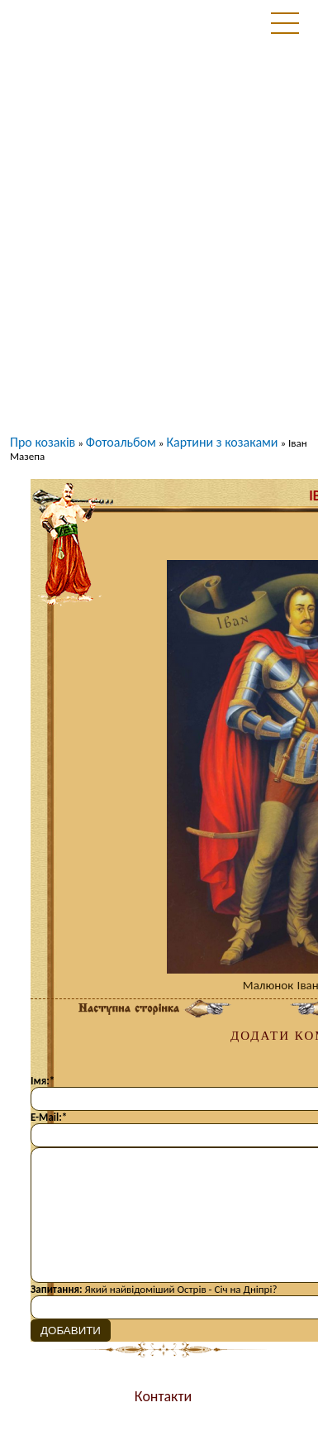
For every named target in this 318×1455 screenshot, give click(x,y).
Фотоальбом (121, 442)
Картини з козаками (222, 442)
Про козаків (42, 442)
